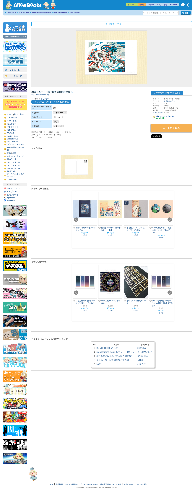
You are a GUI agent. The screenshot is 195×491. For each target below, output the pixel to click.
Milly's (140, 360)
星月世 (85, 306)
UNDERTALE (12, 139)
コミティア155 (13, 162)
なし (55, 122)
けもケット (12, 159)
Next (170, 219)
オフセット (58, 126)
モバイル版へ (142, 484)
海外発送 (41, 13)
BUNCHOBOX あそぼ (107, 348)
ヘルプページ (24, 13)
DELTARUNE (12, 142)
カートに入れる (171, 128)
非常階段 (141, 348)
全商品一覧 (12, 70)
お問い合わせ (74, 13)
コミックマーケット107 (15, 156)
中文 (159, 5)
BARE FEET (143, 356)
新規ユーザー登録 (60, 13)
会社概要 (59, 484)
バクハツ (141, 364)
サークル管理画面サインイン (15, 37)
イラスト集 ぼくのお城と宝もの (112, 360)
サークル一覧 (13, 76)
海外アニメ (12, 130)
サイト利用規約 (71, 484)
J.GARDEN (12, 179)
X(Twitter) (11, 198)
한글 (165, 5)
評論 (9, 153)
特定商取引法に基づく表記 (110, 484)
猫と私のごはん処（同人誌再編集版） (114, 356)
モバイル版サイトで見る (111, 24)
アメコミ (11, 133)
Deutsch (173, 5)
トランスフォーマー (15, 144)
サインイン (132, 5)
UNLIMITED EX (13, 168)
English (151, 5)
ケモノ (10, 114)
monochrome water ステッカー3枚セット (116, 352)
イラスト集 (12, 121)
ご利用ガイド (11, 13)
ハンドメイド (12, 127)
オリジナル (12, 118)
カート (142, 5)
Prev (76, 219)
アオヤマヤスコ (60, 113)
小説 (14, 153)
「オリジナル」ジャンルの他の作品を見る (51, 102)
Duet (98, 364)
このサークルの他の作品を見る (167, 93)
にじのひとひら (169, 101)
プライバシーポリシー (89, 484)
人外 (21, 114)
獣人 (16, 114)
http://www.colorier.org (40, 94)
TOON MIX (11, 171)
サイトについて (13, 188)
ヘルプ (50, 484)
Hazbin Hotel (12, 136)
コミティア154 (13, 165)
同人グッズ (12, 124)
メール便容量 (158, 113)
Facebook (11, 200)
